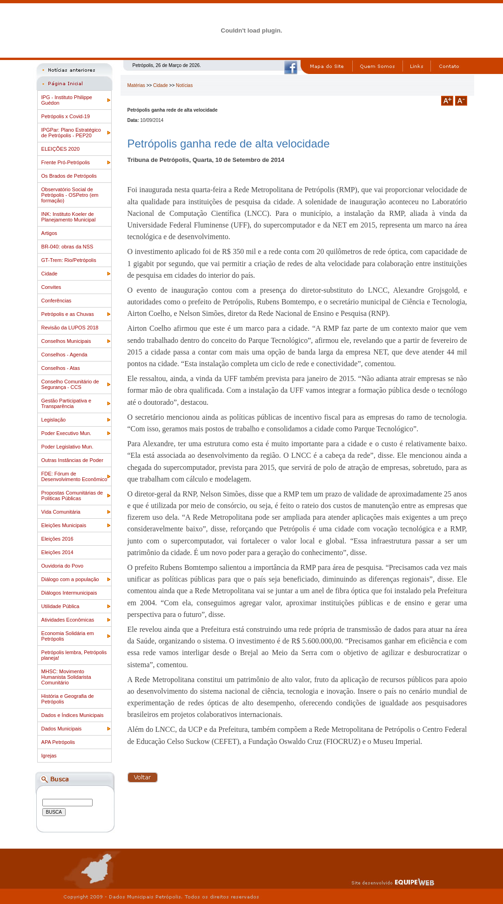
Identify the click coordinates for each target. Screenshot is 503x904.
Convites (51, 287)
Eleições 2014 (57, 552)
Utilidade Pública (60, 606)
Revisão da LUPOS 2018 (70, 327)
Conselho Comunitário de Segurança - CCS (70, 384)
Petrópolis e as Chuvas (67, 314)
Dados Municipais (61, 728)
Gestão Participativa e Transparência (66, 403)
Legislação (53, 419)
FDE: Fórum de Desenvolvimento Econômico (74, 476)
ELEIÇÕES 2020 (60, 149)
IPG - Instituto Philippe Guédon (66, 100)
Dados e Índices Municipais (72, 715)
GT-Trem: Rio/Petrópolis (68, 260)
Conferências (56, 300)
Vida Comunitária (60, 512)
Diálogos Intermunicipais (69, 593)
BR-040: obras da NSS (67, 246)
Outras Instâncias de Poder (72, 460)
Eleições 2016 (57, 539)
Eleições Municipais (64, 525)
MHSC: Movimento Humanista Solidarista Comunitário (66, 677)
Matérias (136, 85)
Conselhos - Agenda (64, 354)
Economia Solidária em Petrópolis (67, 636)
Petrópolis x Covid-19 (65, 116)
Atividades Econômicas (67, 620)
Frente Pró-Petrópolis (65, 162)
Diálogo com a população (70, 579)
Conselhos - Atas (60, 368)
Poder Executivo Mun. (66, 433)
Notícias (184, 85)
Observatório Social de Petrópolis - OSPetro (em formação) (70, 195)
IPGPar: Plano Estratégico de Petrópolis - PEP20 (71, 132)
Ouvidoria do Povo (62, 566)
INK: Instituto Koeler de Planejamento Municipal (68, 216)
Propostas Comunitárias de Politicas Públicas (72, 495)
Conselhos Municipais (66, 341)
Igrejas (49, 755)
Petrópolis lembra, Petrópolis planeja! (74, 655)
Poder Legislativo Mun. (67, 446)
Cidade (49, 273)
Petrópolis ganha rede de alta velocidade (228, 143)
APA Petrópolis (58, 742)
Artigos (49, 233)
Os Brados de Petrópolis (69, 176)
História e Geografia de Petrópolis (67, 698)
